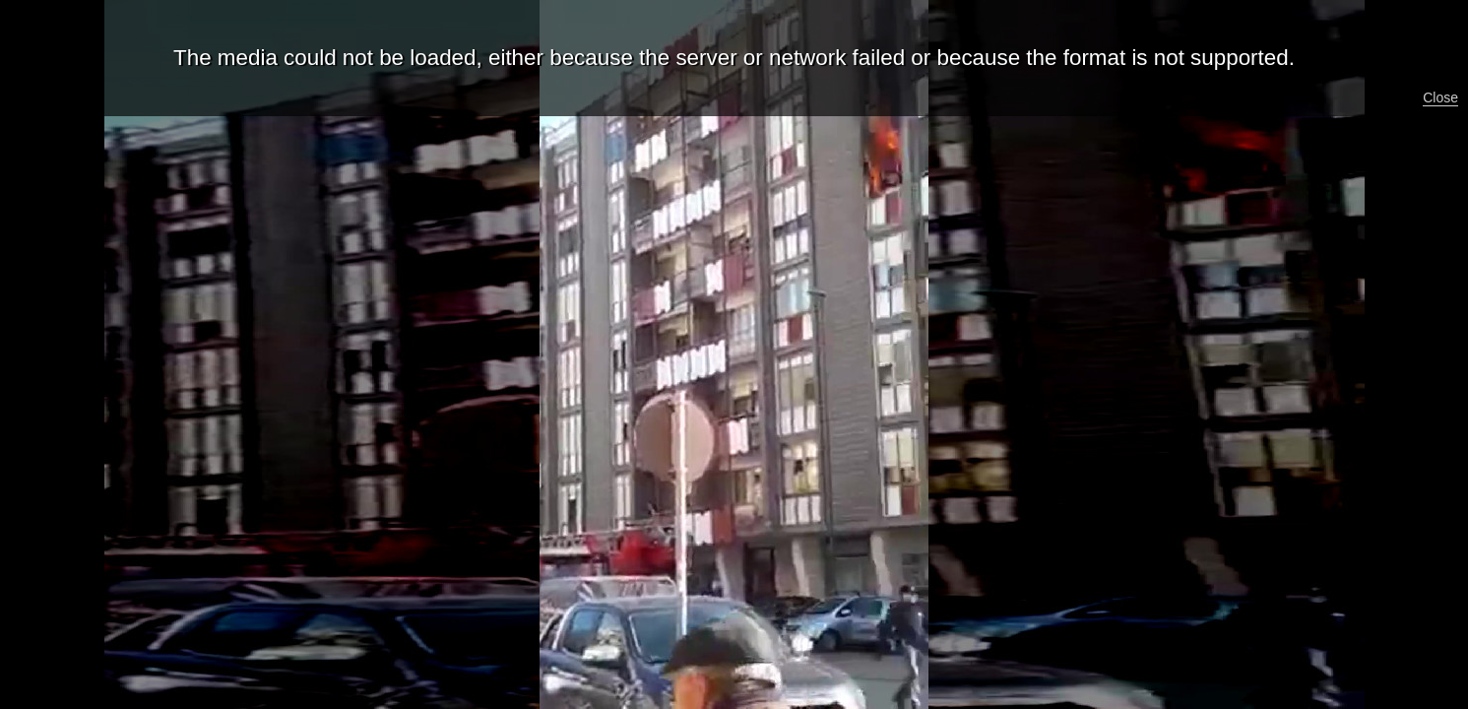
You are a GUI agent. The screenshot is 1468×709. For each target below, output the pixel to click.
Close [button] (1440, 97)
